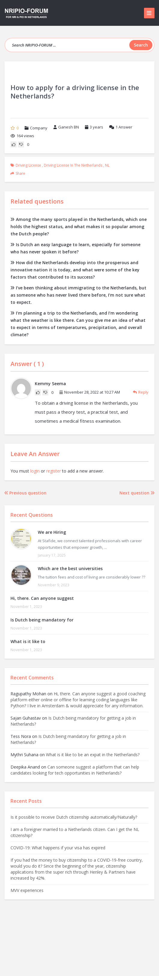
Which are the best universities (70, 568)
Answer (120, 127)
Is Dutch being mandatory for (42, 620)
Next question (136, 493)
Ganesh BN (66, 127)
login (35, 471)
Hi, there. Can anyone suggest (42, 598)
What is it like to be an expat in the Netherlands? (93, 754)
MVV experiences (27, 890)
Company (38, 128)
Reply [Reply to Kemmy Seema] (140, 392)
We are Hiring (52, 532)
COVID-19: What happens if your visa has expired (57, 848)
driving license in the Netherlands (73, 165)
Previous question (25, 493)
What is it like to (27, 641)
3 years (96, 127)
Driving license (28, 165)
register (53, 471)
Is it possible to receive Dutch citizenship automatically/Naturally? (73, 817)
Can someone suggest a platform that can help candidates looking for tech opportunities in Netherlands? (74, 770)
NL (107, 165)
